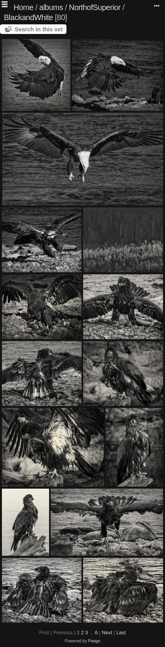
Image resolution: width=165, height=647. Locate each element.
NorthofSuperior (95, 7)
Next (107, 632)
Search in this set (39, 29)
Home (23, 7)
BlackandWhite (28, 17)
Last (121, 632)
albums (51, 7)
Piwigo (94, 641)
